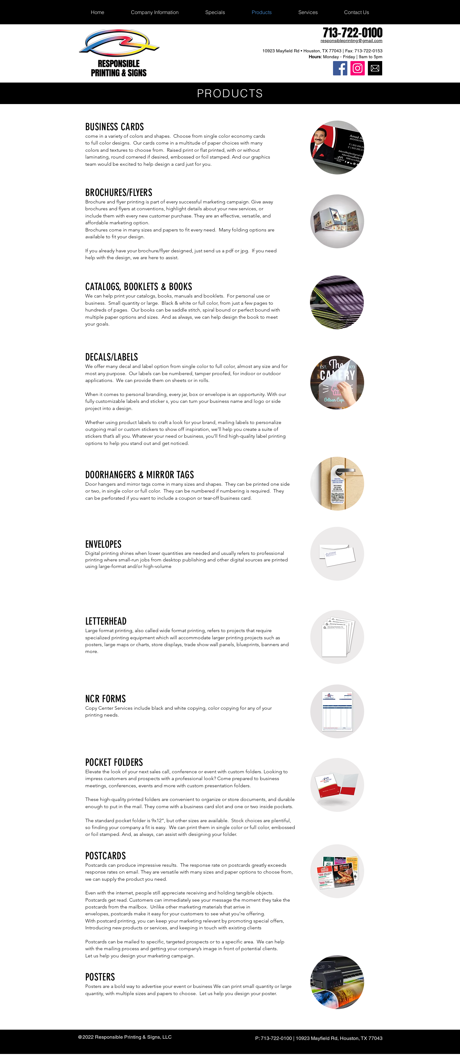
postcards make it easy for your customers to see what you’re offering (187, 914)
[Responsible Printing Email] (375, 68)
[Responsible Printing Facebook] (340, 68)
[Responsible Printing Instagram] (357, 68)
